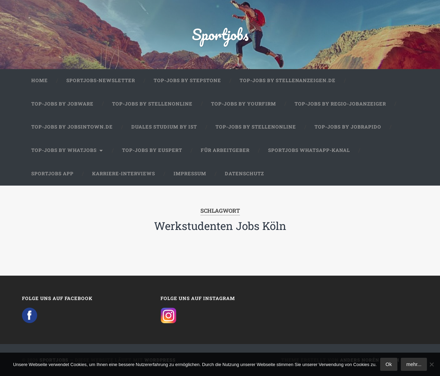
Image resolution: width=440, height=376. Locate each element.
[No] (431, 364)
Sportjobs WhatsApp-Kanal (309, 150)
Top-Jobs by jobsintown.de (72, 127)
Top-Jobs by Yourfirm (243, 104)
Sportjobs (220, 34)
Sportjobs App (52, 173)
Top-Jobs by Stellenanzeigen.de (288, 80)
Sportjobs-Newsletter (100, 80)
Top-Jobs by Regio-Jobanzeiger (340, 104)
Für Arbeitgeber (225, 150)
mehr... (413, 364)
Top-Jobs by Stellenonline (152, 104)
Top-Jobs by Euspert (152, 150)
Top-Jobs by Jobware (62, 104)
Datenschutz (244, 173)
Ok (389, 364)
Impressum (190, 173)
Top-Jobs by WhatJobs (64, 150)
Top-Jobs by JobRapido (348, 127)
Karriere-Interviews (123, 173)
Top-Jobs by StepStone (187, 80)
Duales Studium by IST (164, 127)
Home (39, 80)
